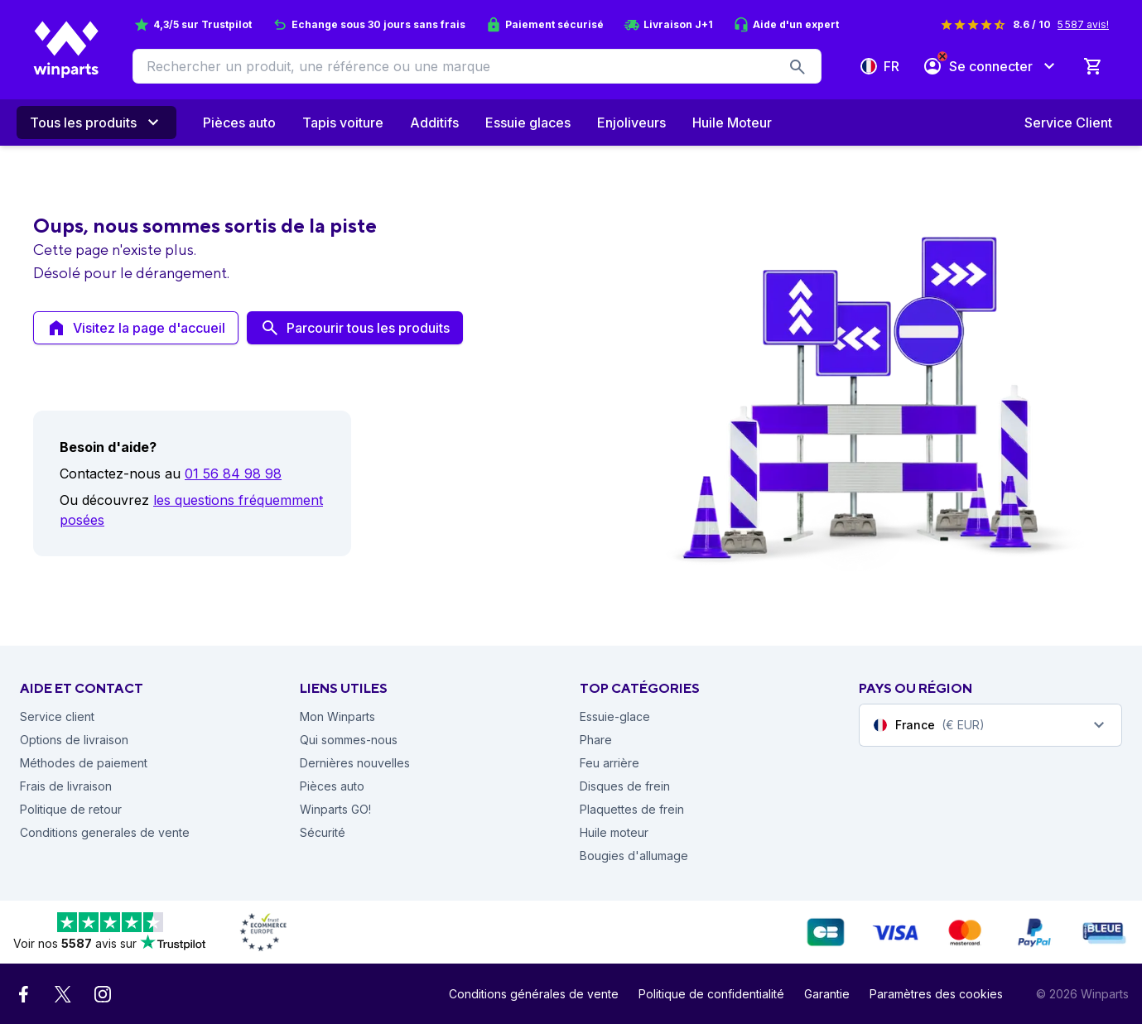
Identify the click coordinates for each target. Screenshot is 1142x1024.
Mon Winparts (337, 716)
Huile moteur (614, 832)
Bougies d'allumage (634, 856)
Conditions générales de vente (534, 994)
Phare (596, 740)
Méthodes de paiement (83, 763)
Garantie (827, 994)
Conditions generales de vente (105, 832)
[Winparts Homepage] (66, 50)
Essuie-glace (615, 716)
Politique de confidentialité (711, 994)
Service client (57, 716)
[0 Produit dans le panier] (1092, 66)
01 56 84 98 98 (233, 473)
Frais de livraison (66, 786)
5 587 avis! (1083, 24)
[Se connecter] (991, 66)
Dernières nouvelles (355, 763)
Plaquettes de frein (632, 809)
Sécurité (322, 832)
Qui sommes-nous (349, 740)
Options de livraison (74, 740)
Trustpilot (226, 24)
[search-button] (797, 66)
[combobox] (990, 725)
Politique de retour (71, 809)
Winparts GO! (335, 809)
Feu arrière (609, 763)
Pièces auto (332, 786)
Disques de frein (625, 786)
